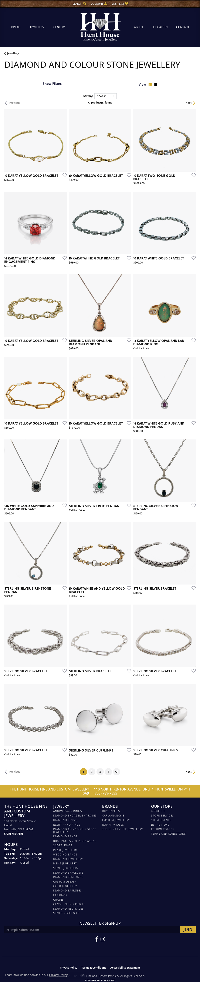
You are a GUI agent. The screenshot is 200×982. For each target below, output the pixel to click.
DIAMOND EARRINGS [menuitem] (67, 890)
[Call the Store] (14, 833)
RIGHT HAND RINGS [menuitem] (66, 824)
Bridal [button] (16, 27)
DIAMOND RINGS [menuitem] (65, 820)
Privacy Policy (68, 967)
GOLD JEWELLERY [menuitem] (65, 886)
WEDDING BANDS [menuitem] (65, 854)
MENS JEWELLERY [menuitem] (65, 863)
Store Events (161, 820)
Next (188, 103)
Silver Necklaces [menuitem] (66, 913)
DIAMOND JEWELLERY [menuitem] (68, 859)
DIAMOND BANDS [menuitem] (65, 836)
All (116, 772)
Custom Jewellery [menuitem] (116, 820)
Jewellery (13, 53)
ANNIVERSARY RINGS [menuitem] (67, 811)
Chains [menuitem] (58, 899)
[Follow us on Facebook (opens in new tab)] (96, 939)
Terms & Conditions (93, 967)
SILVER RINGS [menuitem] (62, 845)
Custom (59, 27)
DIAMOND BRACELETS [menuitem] (68, 872)
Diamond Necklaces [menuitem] (68, 908)
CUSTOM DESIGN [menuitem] (65, 881)
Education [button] (160, 27)
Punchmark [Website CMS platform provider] (108, 980)
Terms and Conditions (168, 833)
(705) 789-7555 (105, 793)
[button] (79, 3)
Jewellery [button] (37, 27)
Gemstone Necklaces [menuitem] (69, 904)
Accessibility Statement (125, 967)
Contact (182, 27)
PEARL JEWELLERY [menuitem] (65, 850)
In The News (160, 824)
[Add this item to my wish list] (63, 175)
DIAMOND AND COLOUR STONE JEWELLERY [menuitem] (74, 830)
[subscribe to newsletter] (188, 929)
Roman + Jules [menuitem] (113, 824)
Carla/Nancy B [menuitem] (113, 815)
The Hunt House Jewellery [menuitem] (122, 829)
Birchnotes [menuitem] (111, 811)
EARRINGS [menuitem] (60, 895)
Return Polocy (162, 829)
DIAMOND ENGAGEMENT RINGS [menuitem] (75, 815)
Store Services (162, 815)
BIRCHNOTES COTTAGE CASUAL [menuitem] (74, 840)
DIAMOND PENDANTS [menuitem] (68, 877)
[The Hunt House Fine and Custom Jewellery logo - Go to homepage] (100, 27)
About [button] (138, 27)
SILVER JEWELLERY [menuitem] (65, 868)
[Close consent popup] (82, 975)
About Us (158, 811)
